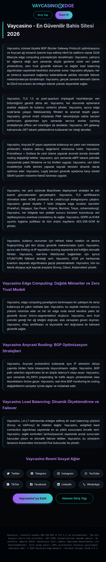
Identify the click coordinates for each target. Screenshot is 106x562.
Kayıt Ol (64, 14)
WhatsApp (91, 484)
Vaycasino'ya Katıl (32, 498)
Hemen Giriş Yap (74, 498)
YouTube (91, 473)
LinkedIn (64, 484)
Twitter (13, 473)
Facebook (38, 484)
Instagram (65, 473)
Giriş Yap (43, 15)
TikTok (12, 484)
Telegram (38, 473)
